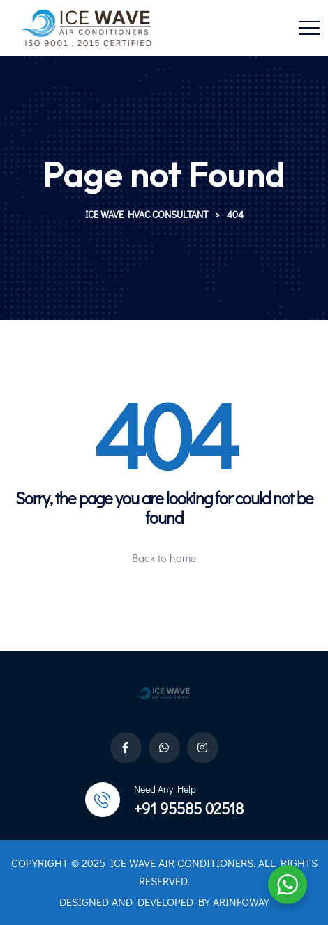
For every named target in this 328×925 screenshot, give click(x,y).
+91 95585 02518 (189, 808)
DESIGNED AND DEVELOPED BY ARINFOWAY (164, 901)
